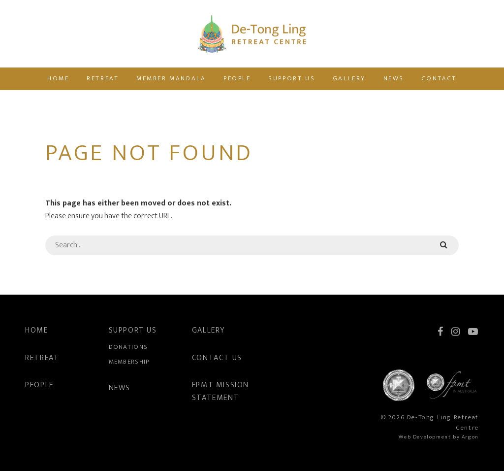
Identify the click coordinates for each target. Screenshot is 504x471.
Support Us (291, 78)
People (237, 78)
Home (58, 78)
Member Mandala (171, 78)
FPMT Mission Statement (220, 391)
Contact (439, 78)
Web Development (425, 437)
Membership (129, 361)
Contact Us (217, 358)
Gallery (349, 78)
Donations (128, 346)
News (393, 78)
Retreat (103, 78)
